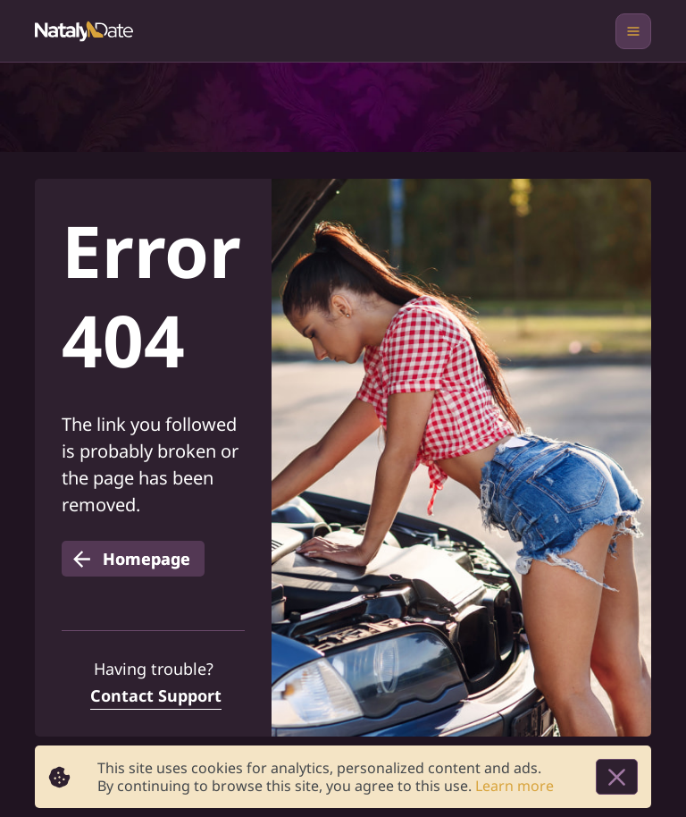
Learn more (514, 786)
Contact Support (156, 695)
